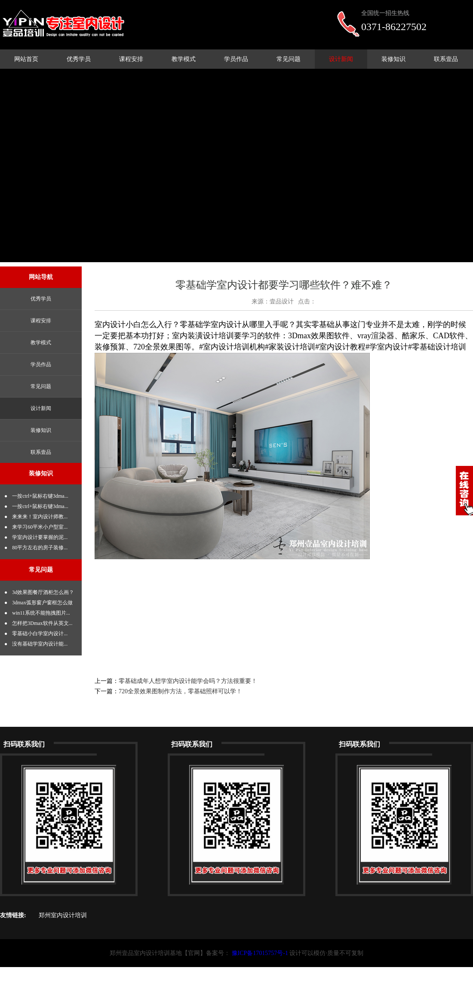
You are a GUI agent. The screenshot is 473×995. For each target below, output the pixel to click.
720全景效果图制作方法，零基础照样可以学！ (180, 691)
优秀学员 (79, 59)
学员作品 (236, 59)
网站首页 (26, 59)
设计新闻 (341, 59)
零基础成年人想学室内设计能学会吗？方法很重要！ (188, 681)
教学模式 (184, 59)
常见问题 (288, 59)
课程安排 (131, 59)
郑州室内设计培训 (63, 915)
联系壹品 (446, 59)
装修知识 (393, 59)
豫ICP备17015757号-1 (260, 953)
